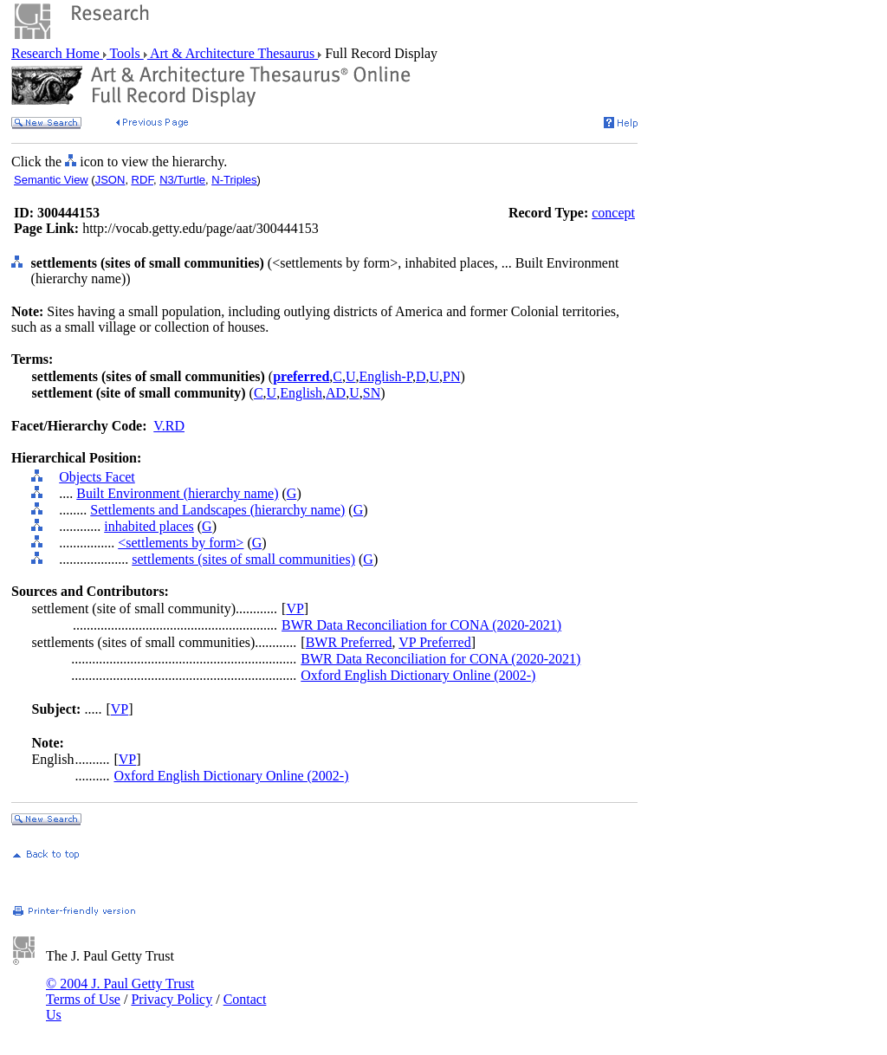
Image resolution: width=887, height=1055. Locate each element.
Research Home (57, 53)
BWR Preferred (349, 642)
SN (371, 392)
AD (336, 392)
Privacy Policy (171, 999)
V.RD (169, 425)
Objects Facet (97, 476)
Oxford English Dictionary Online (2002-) (418, 675)
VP (294, 608)
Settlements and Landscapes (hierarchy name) (217, 509)
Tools (125, 53)
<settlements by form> (180, 542)
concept (613, 212)
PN (451, 376)
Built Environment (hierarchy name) (177, 493)
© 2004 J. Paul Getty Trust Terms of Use (120, 991)
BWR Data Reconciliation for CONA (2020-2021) (421, 625)
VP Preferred (434, 642)
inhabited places (149, 526)
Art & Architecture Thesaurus (232, 53)
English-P (385, 376)
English (301, 392)
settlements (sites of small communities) (243, 559)
